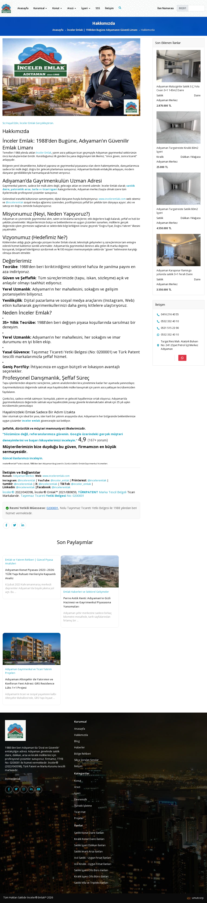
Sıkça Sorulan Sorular (86, 760)
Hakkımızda (81, 735)
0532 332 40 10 (170, 321)
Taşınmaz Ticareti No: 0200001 (52, 495)
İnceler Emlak (43, 152)
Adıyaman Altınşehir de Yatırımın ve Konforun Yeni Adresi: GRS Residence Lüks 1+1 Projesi (29, 683)
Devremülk (80, 799)
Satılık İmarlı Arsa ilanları (88, 851)
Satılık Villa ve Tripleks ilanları (91, 882)
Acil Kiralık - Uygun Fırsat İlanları (92, 864)
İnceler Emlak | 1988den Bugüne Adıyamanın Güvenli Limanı (102, 30)
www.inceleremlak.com (112, 199)
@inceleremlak (15, 202)
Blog (77, 741)
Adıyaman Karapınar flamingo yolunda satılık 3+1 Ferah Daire (174, 272)
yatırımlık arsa (21, 189)
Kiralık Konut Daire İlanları (89, 839)
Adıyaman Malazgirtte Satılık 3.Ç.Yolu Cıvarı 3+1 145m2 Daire (178, 88)
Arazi (77, 787)
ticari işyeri (50, 189)
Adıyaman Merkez (23, 476)
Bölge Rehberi (82, 753)
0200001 (52, 508)
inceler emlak (31, 420)
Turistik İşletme (83, 805)
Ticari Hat (79, 812)
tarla (35, 189)
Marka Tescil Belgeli (102, 492)
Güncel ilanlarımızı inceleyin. (22, 458)
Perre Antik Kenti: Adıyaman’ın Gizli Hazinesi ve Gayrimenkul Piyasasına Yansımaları (87, 602)
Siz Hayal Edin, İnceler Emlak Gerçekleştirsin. (28, 123)
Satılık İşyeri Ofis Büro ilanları (91, 870)
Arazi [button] (71, 8)
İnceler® (8, 492)
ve (40, 189)
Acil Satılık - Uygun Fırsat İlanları (92, 858)
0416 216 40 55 (170, 314)
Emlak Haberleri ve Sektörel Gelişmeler (86, 592)
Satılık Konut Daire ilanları (89, 833)
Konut (77, 781)
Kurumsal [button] (40, 8)
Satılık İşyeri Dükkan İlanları (90, 845)
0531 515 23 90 (170, 328)
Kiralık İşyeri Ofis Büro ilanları (91, 876)
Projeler (79, 818)
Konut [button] (57, 8)
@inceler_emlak (59, 480)
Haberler (79, 747)
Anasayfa (22, 8)
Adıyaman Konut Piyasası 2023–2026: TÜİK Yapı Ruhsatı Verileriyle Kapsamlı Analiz (30, 574)
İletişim (109, 8)
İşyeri (77, 793)
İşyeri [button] (85, 8)
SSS (98, 8)
